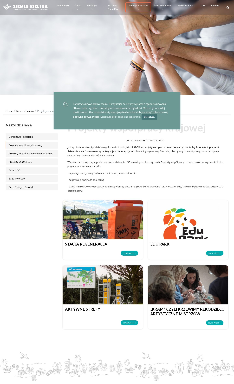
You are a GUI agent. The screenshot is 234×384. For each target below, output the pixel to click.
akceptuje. (149, 117)
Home (9, 111)
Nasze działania (162, 7)
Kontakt (215, 5)
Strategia (92, 7)
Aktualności (63, 5)
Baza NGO (14, 170)
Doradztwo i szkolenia (21, 136)
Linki (203, 7)
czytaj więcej (129, 253)
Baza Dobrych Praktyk (21, 187)
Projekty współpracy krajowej (25, 145)
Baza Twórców (17, 178)
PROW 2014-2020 (185, 7)
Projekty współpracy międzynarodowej (30, 153)
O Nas (78, 7)
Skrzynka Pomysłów (113, 7)
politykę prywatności (86, 116)
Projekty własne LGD (20, 161)
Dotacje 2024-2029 (138, 7)
